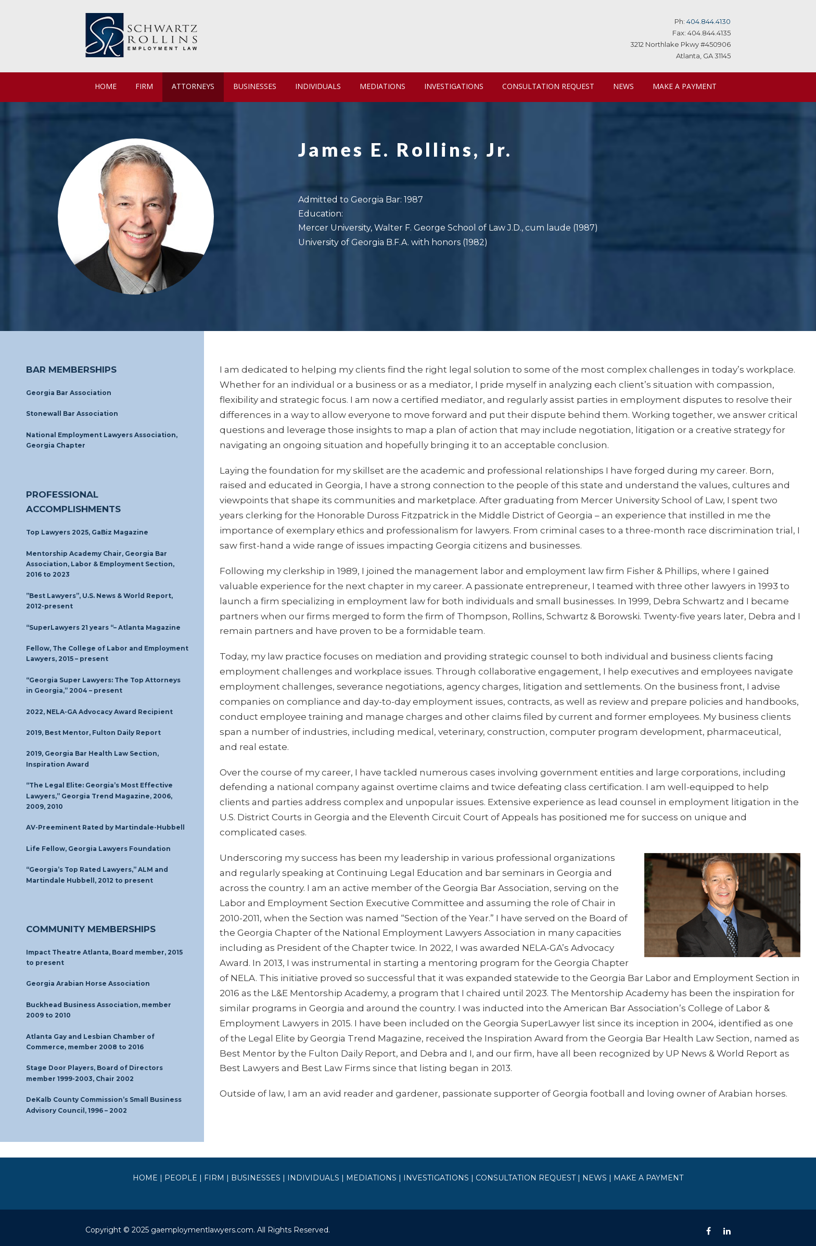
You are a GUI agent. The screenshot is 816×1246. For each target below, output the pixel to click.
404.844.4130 (710, 21)
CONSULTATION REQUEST (553, 86)
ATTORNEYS (193, 86)
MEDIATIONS (386, 86)
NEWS (630, 86)
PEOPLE (201, 1171)
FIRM (144, 86)
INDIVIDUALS (323, 86)
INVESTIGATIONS (458, 86)
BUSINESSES (258, 86)
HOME (106, 86)
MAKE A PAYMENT (126, 115)
